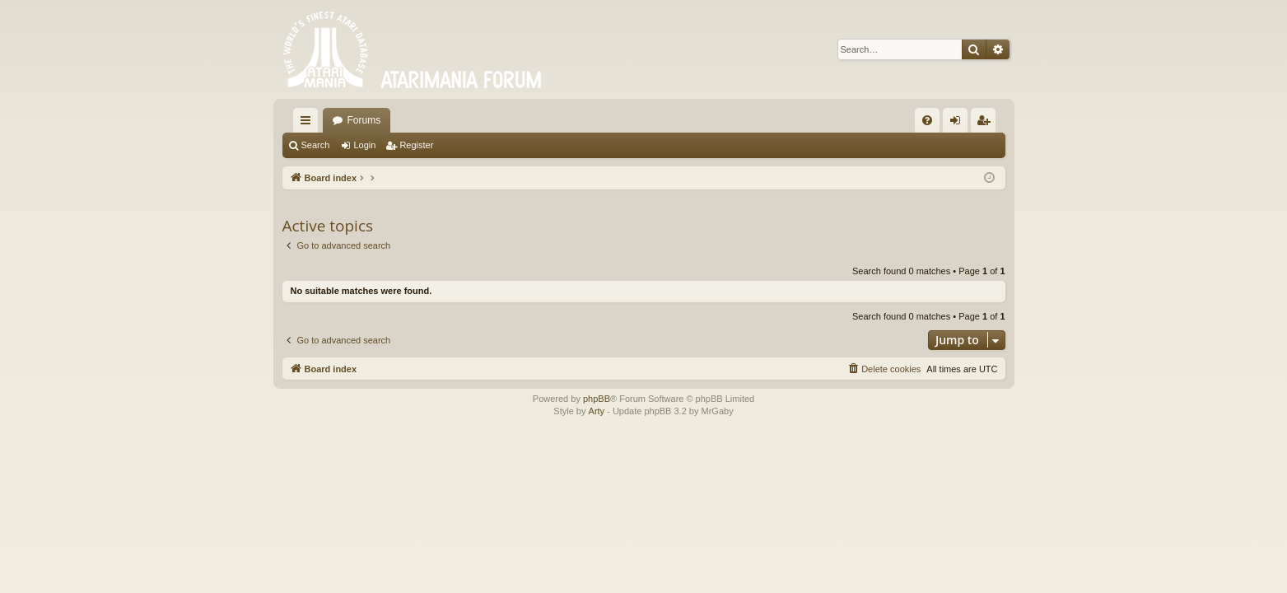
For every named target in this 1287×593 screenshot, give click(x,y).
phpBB (596, 399)
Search (315, 145)
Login (364, 145)
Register (416, 145)
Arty (597, 411)
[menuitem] (927, 120)
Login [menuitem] (958, 123)
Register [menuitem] (986, 123)
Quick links (309, 123)
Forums (364, 120)
